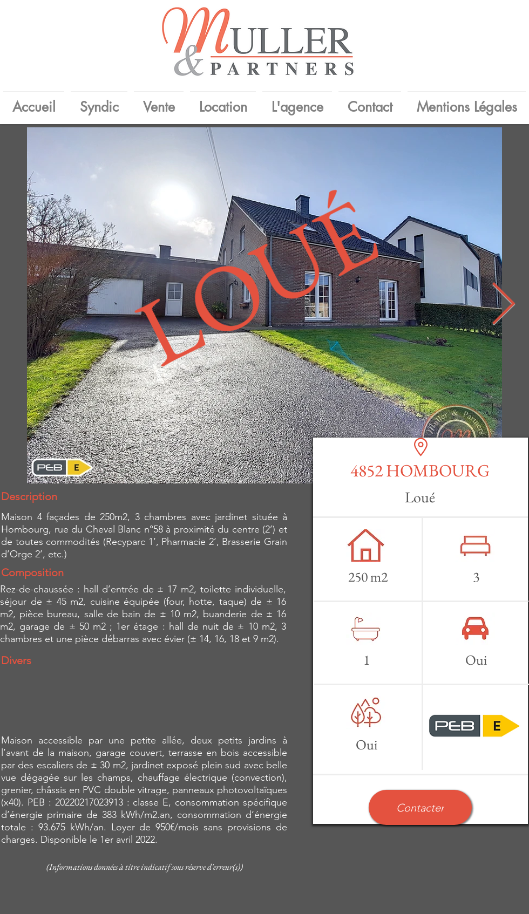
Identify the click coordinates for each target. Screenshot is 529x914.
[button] (420, 807)
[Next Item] (503, 306)
